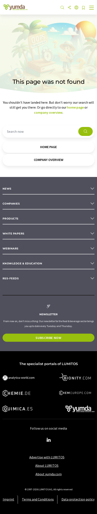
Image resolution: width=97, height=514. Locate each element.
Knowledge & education (22, 263)
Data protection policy (77, 499)
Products (11, 218)
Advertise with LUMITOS (46, 457)
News (7, 188)
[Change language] (76, 7)
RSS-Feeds (11, 278)
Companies (11, 203)
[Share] (69, 7)
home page (75, 107)
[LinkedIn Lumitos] (48, 440)
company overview (48, 112)
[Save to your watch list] (83, 8)
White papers (13, 233)
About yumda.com (49, 474)
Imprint (8, 499)
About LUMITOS (46, 465)
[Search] (62, 7)
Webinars (11, 248)
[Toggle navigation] (91, 8)
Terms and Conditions (38, 499)
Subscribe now (48, 338)
